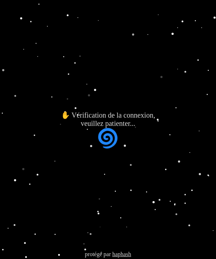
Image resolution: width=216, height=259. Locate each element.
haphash (121, 254)
